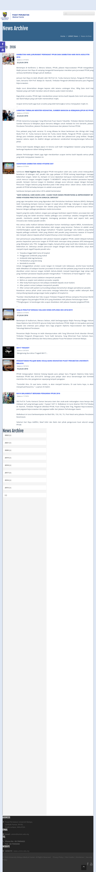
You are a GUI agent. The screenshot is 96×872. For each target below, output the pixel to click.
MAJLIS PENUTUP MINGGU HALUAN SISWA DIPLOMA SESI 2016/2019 (44, 310)
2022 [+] (8, 435)
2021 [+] (8, 443)
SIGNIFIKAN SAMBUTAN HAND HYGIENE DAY (35, 163)
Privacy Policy (58, 857)
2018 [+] (8, 465)
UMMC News (73, 36)
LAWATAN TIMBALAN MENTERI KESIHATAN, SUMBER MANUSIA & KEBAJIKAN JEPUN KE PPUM (54, 110)
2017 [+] (8, 472)
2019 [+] (8, 458)
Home (62, 36)
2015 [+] (8, 487)
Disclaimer (80, 857)
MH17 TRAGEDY (22, 348)
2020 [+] (8, 450)
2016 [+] (8, 480)
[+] (6, 495)
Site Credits (69, 857)
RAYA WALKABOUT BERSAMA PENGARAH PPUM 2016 (38, 393)
